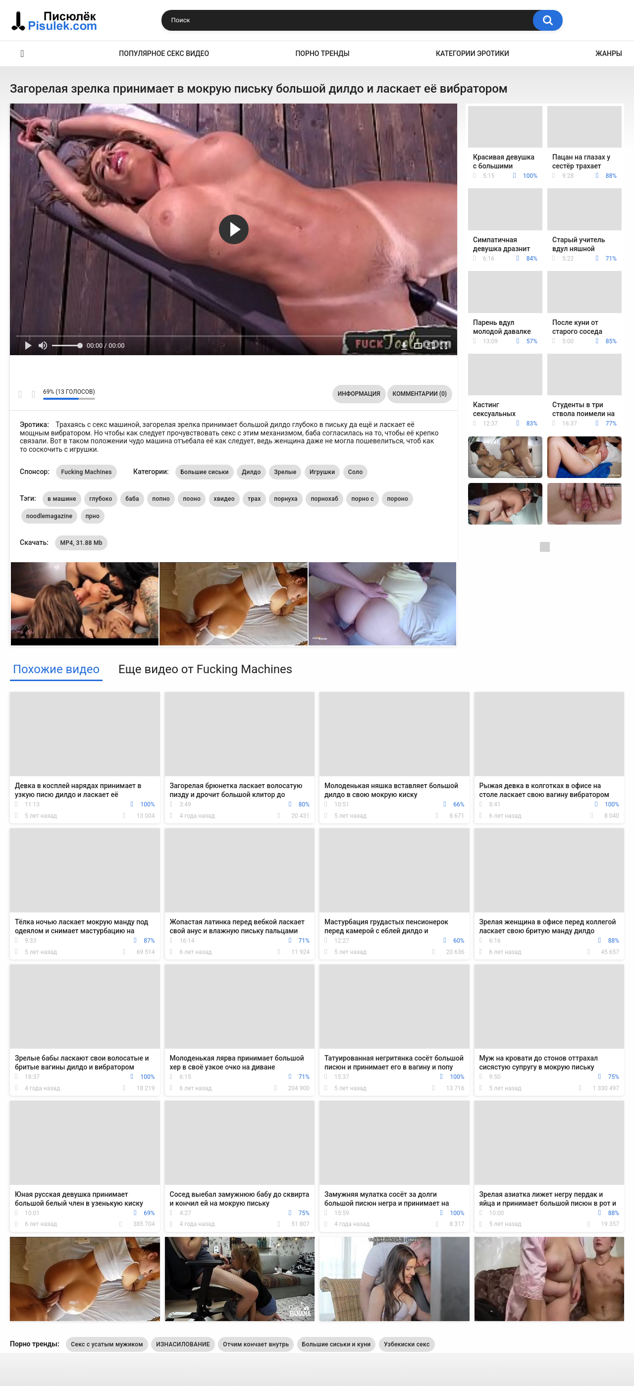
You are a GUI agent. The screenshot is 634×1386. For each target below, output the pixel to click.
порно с (362, 498)
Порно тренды (322, 53)
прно (93, 516)
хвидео (224, 498)
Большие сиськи (204, 472)
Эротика (22, 53)
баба (132, 498)
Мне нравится (20, 394)
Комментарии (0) (420, 393)
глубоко (100, 498)
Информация (359, 393)
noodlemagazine (49, 516)
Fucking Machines (86, 472)
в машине (62, 498)
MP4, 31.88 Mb (81, 542)
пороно (397, 498)
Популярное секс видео (164, 53)
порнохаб (324, 498)
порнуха (286, 498)
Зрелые (285, 472)
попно (161, 498)
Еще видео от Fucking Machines (205, 669)
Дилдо (251, 472)
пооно (192, 498)
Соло (355, 472)
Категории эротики (472, 53)
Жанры (608, 53)
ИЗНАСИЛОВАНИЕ (183, 1344)
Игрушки (322, 472)
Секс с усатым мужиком (107, 1344)
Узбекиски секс (407, 1344)
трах (254, 498)
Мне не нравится (33, 394)
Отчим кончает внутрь (256, 1344)
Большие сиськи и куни (336, 1344)
